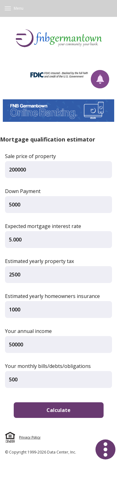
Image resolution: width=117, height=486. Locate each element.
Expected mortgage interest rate (43, 226)
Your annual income (28, 331)
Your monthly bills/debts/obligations (48, 366)
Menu (18, 8)
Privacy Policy (30, 437)
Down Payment (23, 191)
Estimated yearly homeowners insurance (52, 296)
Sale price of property (30, 156)
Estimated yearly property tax (39, 261)
